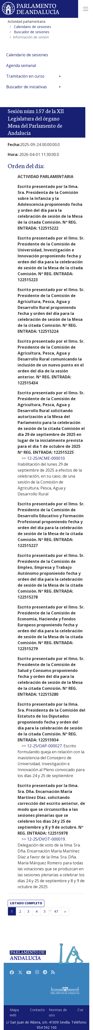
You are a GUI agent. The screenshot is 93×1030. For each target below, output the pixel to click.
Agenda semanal (21, 65)
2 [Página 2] (20, 911)
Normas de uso (58, 1012)
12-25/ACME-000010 (46, 458)
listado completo (26, 903)
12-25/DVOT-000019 (46, 839)
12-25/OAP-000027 (44, 746)
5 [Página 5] (45, 911)
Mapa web (14, 1012)
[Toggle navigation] (85, 9)
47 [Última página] (56, 911)
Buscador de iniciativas (26, 87)
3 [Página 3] (28, 911)
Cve (80, 1009)
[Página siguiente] (65, 911)
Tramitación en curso (25, 76)
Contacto (37, 1009)
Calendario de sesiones (27, 55)
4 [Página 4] (36, 911)
